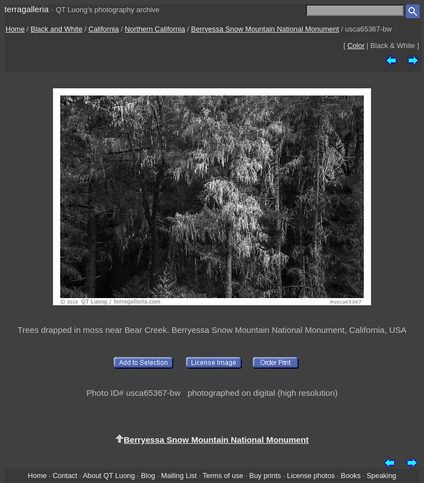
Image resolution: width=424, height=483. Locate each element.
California (103, 29)
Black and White (57, 29)
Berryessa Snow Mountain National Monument (265, 29)
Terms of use (223, 475)
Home (15, 29)
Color (355, 45)
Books (351, 475)
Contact (64, 475)
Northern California (155, 29)
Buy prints (265, 475)
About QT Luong (109, 475)
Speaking (381, 475)
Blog (148, 475)
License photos (311, 475)
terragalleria (26, 9)
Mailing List (179, 475)
